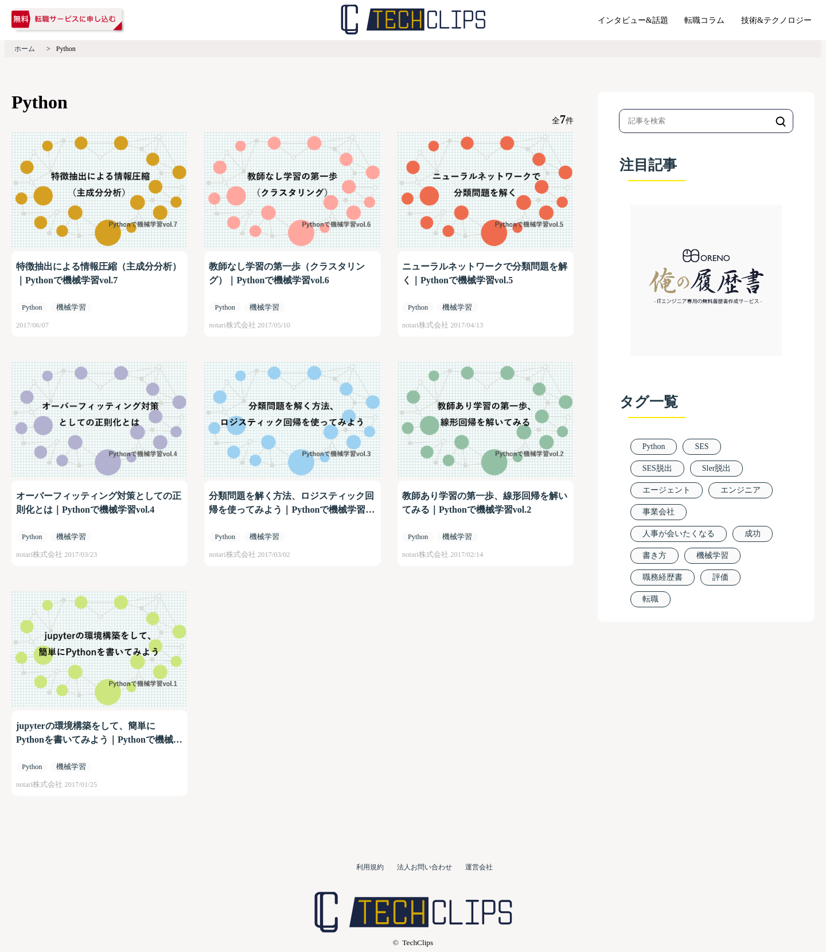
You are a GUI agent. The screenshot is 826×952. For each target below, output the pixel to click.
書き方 (654, 555)
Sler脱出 (716, 468)
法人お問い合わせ (424, 867)
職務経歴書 (662, 577)
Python (653, 446)
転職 (650, 599)
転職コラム (704, 20)
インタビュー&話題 (633, 20)
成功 (753, 533)
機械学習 (712, 555)
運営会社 (479, 867)
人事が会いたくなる (678, 533)
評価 (720, 577)
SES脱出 (657, 468)
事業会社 (658, 512)
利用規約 (370, 867)
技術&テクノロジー (776, 20)
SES (701, 446)
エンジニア (740, 490)
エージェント (666, 490)
